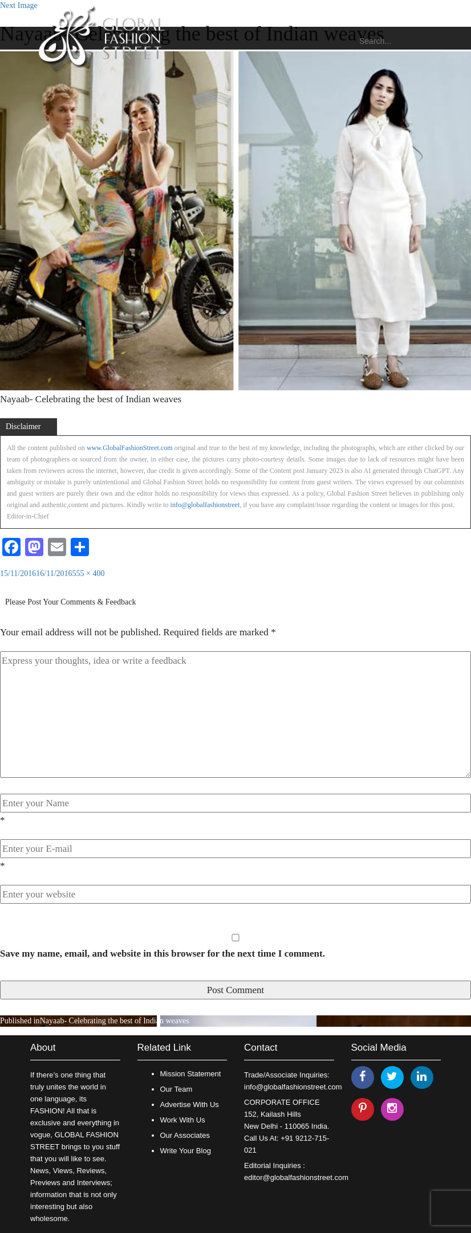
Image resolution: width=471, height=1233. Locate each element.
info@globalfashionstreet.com (293, 1087)
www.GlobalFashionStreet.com (130, 448)
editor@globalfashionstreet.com (296, 1177)
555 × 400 (88, 573)
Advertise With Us (189, 1104)
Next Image (19, 5)
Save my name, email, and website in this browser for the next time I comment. (162, 953)
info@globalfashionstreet (205, 505)
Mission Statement (190, 1073)
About (42, 1047)
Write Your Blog (185, 1150)
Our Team (176, 1089)
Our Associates (185, 1135)
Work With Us (182, 1120)
